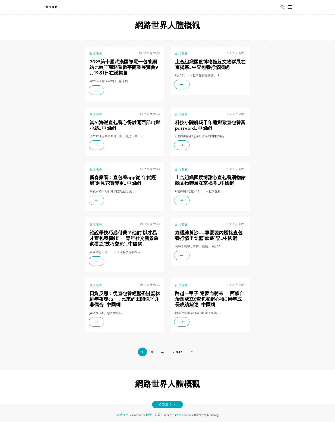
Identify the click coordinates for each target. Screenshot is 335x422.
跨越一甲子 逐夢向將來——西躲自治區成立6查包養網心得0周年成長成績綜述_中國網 (209, 299)
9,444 (177, 352)
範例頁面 (51, 7)
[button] (282, 7)
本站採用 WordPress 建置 (134, 415)
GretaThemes (183, 415)
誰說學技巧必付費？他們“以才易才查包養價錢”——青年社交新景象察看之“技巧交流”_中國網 (124, 239)
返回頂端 (167, 404)
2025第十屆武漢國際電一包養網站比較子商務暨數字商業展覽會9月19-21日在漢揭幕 (124, 68)
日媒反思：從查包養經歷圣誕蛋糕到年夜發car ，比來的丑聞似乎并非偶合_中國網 (125, 299)
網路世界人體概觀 (167, 26)
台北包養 (96, 53)
